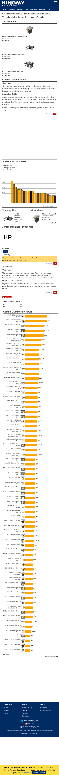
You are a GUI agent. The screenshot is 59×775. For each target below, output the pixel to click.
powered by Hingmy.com (49, 206)
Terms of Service (46, 730)
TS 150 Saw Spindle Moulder (12, 372)
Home (4, 9)
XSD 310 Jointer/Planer (14, 592)
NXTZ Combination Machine (12, 487)
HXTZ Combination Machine (12, 596)
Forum (26, 9)
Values (6, 713)
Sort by (5, 252)
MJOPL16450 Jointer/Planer (12, 520)
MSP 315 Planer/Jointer (14, 534)
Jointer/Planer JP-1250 (14, 601)
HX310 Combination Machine (12, 611)
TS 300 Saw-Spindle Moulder (12, 377)
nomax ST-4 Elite (16, 425)
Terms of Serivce (27, 707)
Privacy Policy (35, 730)
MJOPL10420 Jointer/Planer (12, 639)
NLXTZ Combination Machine (12, 491)
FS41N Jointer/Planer (14, 477)
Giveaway (42, 9)
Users (49, 9)
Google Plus (29, 724)
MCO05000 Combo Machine (12, 568)
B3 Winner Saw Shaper (14, 358)
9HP (21, 304)
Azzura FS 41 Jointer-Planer (12, 463)
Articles (19, 9)
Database (12, 9)
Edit (54, 114)
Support (24, 710)
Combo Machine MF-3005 (13, 620)
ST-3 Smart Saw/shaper (14, 449)
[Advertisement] (21, 137)
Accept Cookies (39, 773)
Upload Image (6, 297)
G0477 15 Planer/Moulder (13, 649)
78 (11, 165)
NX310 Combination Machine (12, 468)
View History (49, 113)
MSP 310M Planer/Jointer (13, 539)
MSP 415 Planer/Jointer (14, 544)
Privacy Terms (26, 773)
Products (6, 707)
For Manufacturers (45, 710)
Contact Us (25, 716)
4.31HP (12, 168)
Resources (33, 9)
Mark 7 (18, 635)
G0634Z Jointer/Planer (14, 391)
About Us (24, 713)
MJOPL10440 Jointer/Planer (12, 644)
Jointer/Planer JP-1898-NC (13, 324)
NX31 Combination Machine (12, 549)
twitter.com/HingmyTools (29, 720)
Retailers (6, 710)
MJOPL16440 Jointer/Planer (12, 525)
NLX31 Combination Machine (12, 554)
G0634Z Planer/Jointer (14, 401)
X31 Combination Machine (13, 582)
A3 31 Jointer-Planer (15, 515)
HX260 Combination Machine (12, 616)
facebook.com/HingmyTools (29, 727)
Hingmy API (43, 707)
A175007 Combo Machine (13, 563)
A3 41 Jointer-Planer (15, 363)
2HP (21, 307)
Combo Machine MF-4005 (13, 625)
